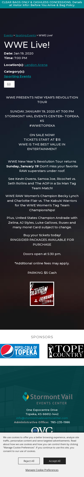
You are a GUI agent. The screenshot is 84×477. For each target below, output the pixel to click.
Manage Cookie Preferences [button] (42, 470)
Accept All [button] (54, 461)
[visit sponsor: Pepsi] (32, 351)
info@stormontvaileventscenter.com (42, 418)
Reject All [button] (29, 461)
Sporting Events (25, 35)
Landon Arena (35, 65)
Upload (45, 301)
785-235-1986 (60, 422)
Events (8, 35)
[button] (42, 294)
